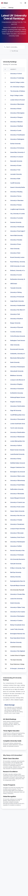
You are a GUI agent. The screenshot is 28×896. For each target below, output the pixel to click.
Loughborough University (17, 209)
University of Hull (15, 314)
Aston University (14, 248)
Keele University (14, 362)
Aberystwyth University (16, 371)
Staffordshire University (17, 489)
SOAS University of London (18, 266)
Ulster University (14, 344)
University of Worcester (17, 533)
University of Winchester (17, 493)
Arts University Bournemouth (18, 559)
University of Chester (16, 519)
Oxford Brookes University (17, 336)
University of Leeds (15, 130)
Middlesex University (16, 375)
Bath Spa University (15, 572)
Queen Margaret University (17, 498)
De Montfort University (16, 393)
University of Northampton (17, 541)
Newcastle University (16, 161)
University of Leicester (16, 218)
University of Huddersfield (17, 305)
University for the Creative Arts (19, 611)
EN (17, 2)
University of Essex (15, 244)
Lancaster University (16, 174)
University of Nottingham (17, 139)
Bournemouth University (17, 349)
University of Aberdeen (16, 200)
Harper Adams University (17, 511)
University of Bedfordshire (17, 432)
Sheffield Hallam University (17, 463)
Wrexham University (16, 642)
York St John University (16, 428)
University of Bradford (16, 318)
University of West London (17, 476)
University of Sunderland (17, 524)
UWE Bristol (13, 283)
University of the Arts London (18, 515)
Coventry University (15, 331)
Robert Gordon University (17, 449)
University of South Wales (17, 484)
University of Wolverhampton (18, 480)
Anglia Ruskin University (17, 301)
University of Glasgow (16, 117)
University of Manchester (17, 104)
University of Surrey (15, 196)
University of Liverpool (16, 156)
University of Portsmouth (17, 296)
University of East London (17, 506)
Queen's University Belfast (17, 187)
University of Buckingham (17, 616)
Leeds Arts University (16, 598)
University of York (15, 169)
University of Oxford (16, 73)
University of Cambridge (17, 78)
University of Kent (15, 253)
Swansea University (15, 222)
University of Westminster (17, 436)
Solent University (15, 603)
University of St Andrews (17, 148)
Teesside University (15, 288)
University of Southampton (17, 134)
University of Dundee (16, 239)
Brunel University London (17, 257)
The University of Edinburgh (18, 91)
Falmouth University (15, 563)
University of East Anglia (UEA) (19, 231)
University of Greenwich (17, 388)
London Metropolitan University (19, 441)
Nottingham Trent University (18, 340)
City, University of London (17, 213)
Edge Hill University (15, 410)
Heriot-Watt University (16, 235)
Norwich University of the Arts (18, 550)
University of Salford (16, 445)
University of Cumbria (16, 620)
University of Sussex (16, 204)
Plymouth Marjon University (18, 585)
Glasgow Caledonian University (19, 467)
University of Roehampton (17, 366)
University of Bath (15, 178)
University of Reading (16, 191)
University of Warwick (16, 121)
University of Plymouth (16, 327)
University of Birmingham (17, 113)
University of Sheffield (16, 126)
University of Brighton (16, 384)
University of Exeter (15, 165)
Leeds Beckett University (17, 454)
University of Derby (15, 458)
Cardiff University (15, 183)
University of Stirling (16, 292)
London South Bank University (18, 423)
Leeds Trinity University (17, 629)
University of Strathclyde (17, 226)
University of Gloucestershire (18, 419)
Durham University (15, 143)
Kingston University (15, 401)
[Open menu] (25, 2)
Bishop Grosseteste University (18, 624)
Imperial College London (17, 82)
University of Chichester (17, 554)
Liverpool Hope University (17, 528)
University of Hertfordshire (17, 406)
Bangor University (15, 323)
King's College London (16, 95)
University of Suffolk (16, 546)
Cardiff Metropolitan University (19, 414)
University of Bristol (15, 108)
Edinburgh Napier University (18, 397)
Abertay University (15, 576)
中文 (21, 2)
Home (3, 7)
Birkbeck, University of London (19, 270)
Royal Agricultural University (18, 638)
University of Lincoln (16, 274)
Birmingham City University (17, 471)
